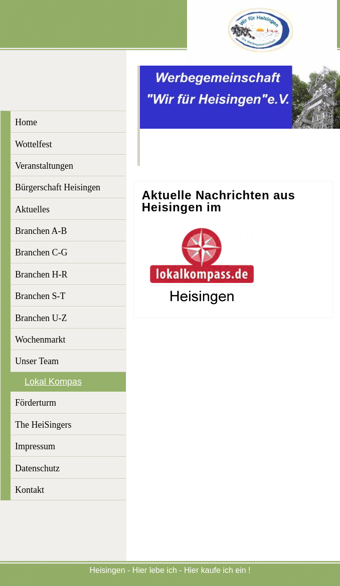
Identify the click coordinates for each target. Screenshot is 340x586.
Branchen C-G (41, 252)
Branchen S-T (40, 296)
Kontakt (29, 490)
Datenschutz (37, 468)
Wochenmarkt (40, 340)
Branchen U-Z (41, 318)
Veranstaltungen (44, 166)
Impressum (35, 446)
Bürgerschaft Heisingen (57, 187)
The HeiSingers (43, 425)
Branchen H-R (41, 274)
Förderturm (35, 403)
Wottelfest (33, 144)
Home (26, 122)
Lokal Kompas (53, 382)
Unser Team (37, 361)
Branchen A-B (41, 231)
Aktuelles (32, 209)
